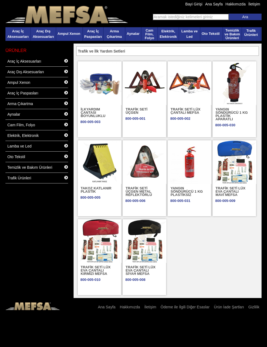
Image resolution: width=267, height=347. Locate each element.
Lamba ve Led (189, 34)
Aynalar (133, 34)
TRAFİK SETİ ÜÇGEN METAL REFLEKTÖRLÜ (139, 191)
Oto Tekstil (211, 34)
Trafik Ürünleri (251, 33)
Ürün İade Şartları (229, 307)
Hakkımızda (236, 4)
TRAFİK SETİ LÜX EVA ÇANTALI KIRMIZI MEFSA (96, 270)
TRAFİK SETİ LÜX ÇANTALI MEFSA (186, 111)
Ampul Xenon (68, 34)
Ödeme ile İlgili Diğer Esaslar (185, 307)
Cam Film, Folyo (149, 34)
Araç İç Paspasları (93, 34)
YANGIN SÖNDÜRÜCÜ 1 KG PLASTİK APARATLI (232, 114)
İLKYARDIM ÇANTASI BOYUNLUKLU (93, 112)
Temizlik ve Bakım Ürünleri (232, 34)
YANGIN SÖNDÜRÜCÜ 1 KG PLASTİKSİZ (187, 191)
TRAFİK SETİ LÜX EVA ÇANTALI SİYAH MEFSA (141, 270)
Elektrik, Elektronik (168, 34)
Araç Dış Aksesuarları (43, 34)
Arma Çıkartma (114, 34)
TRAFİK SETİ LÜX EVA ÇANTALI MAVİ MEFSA (230, 191)
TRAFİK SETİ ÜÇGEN (136, 111)
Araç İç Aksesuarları (18, 34)
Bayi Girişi (193, 4)
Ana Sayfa (214, 4)
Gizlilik (253, 307)
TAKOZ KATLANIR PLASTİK (96, 190)
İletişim (254, 4)
